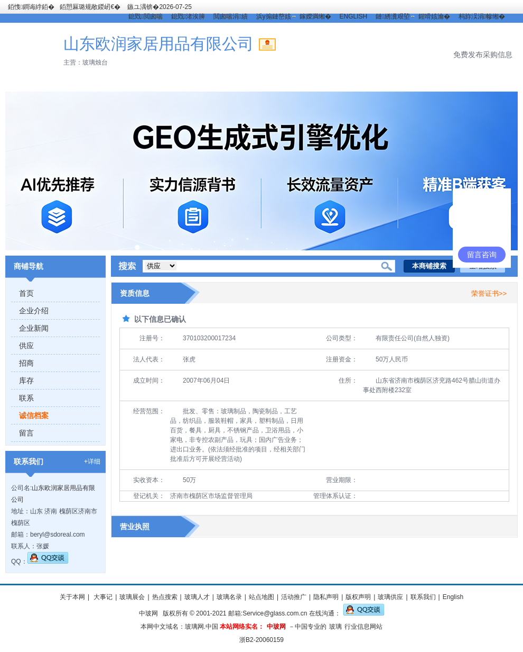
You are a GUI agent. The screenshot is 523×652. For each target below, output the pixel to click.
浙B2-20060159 (261, 640)
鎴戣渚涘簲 (188, 16)
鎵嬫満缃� (315, 16)
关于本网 (72, 597)
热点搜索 (165, 597)
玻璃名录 (229, 597)
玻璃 (335, 626)
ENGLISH (354, 16)
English (453, 597)
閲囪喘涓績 (230, 16)
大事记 (102, 597)
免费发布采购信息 (482, 54)
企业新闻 (34, 328)
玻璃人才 (197, 597)
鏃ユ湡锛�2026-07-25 (159, 7)
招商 (26, 363)
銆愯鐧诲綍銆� (31, 7)
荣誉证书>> (489, 293)
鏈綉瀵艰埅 (392, 16)
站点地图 (261, 597)
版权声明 (358, 597)
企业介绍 (34, 310)
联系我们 (423, 597)
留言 (26, 433)
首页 (26, 293)
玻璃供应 (390, 597)
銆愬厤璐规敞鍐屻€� (90, 7)
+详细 (92, 461)
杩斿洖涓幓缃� (482, 16)
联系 (26, 398)
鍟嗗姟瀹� (434, 16)
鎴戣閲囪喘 (145, 16)
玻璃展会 (132, 597)
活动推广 (293, 597)
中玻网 (148, 613)
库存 (26, 380)
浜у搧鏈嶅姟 (273, 16)
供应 (26, 345)
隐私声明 (326, 597)
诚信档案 (34, 415)
